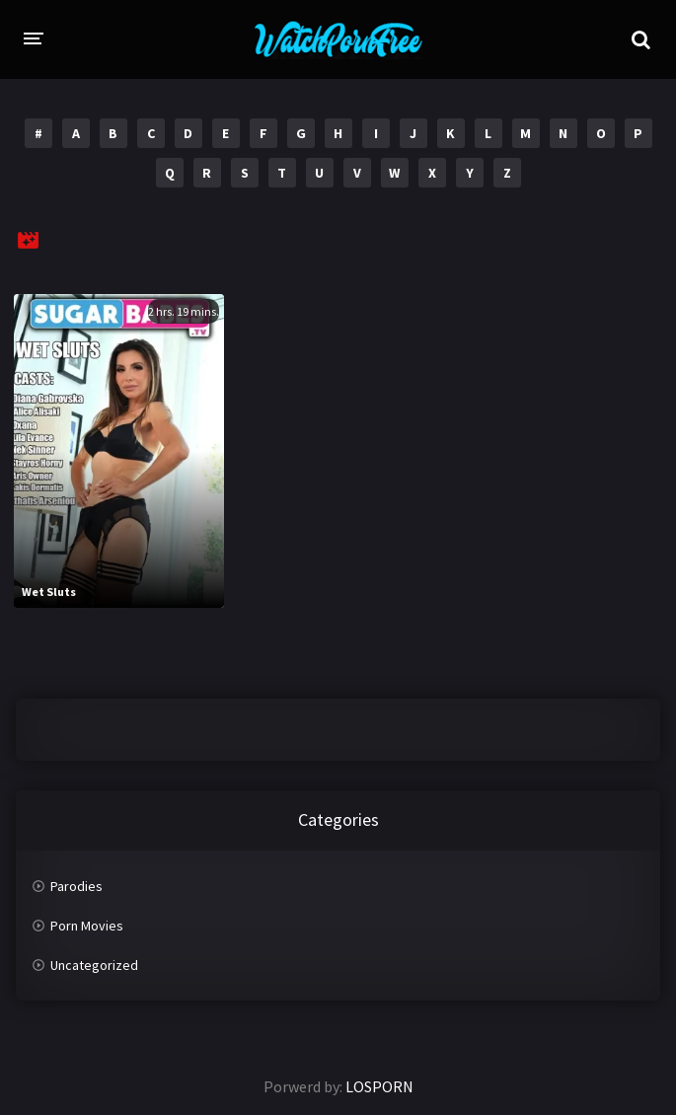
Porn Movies (86, 925)
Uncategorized (94, 965)
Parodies (76, 886)
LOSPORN (379, 1086)
